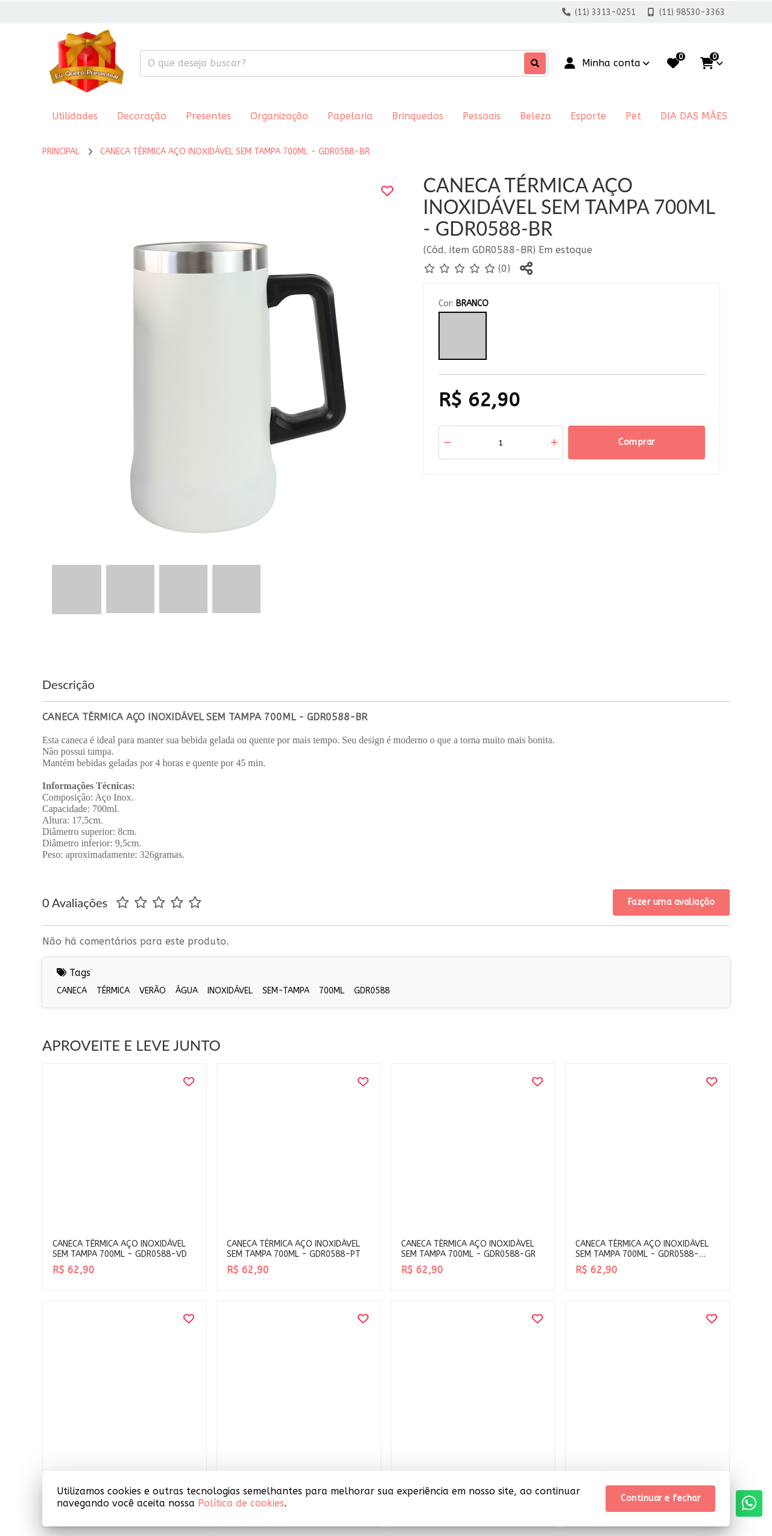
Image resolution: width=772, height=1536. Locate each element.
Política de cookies (241, 1503)
